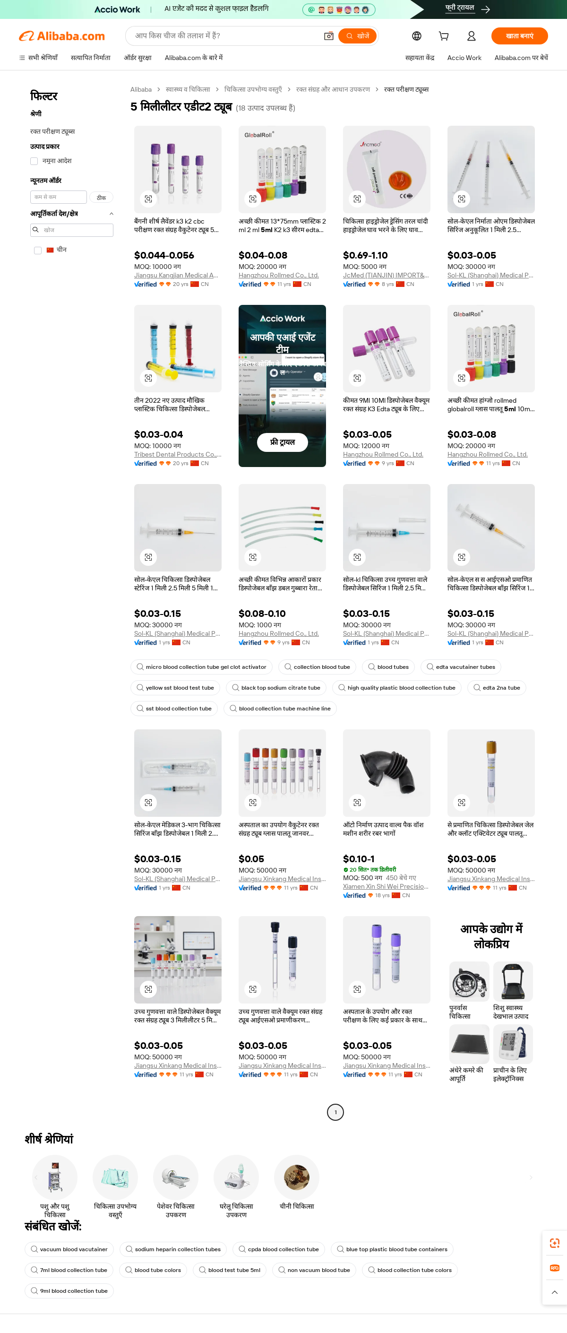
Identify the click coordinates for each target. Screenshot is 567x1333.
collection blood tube (317, 667)
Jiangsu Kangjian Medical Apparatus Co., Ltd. (178, 275)
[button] (329, 36)
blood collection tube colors (410, 1270)
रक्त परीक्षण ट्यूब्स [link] (406, 89)
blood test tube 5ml (229, 1270)
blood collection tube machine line (280, 708)
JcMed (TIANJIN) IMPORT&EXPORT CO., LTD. (386, 275)
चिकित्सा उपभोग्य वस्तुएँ (253, 89)
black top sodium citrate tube (276, 688)
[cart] (445, 37)
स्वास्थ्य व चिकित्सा (188, 89)
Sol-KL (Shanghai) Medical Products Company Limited (491, 275)
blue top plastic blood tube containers (392, 1249)
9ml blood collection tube (69, 1291)
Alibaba (141, 89)
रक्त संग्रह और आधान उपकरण (333, 89)
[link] (554, 1243)
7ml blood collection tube (69, 1270)
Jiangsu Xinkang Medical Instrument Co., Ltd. (282, 879)
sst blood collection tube (174, 708)
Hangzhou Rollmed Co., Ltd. (279, 275)
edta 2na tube (496, 688)
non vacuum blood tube (314, 1270)
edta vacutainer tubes (461, 667)
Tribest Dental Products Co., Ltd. (178, 454)
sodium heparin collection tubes (173, 1249)
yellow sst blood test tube (175, 688)
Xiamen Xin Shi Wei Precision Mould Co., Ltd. (386, 886)
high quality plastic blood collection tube (396, 688)
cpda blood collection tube (279, 1249)
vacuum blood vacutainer (69, 1249)
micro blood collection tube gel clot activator (201, 667)
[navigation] (72, 602)
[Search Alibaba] (225, 36)
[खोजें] (357, 35)
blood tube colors (153, 1270)
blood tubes (388, 667)
